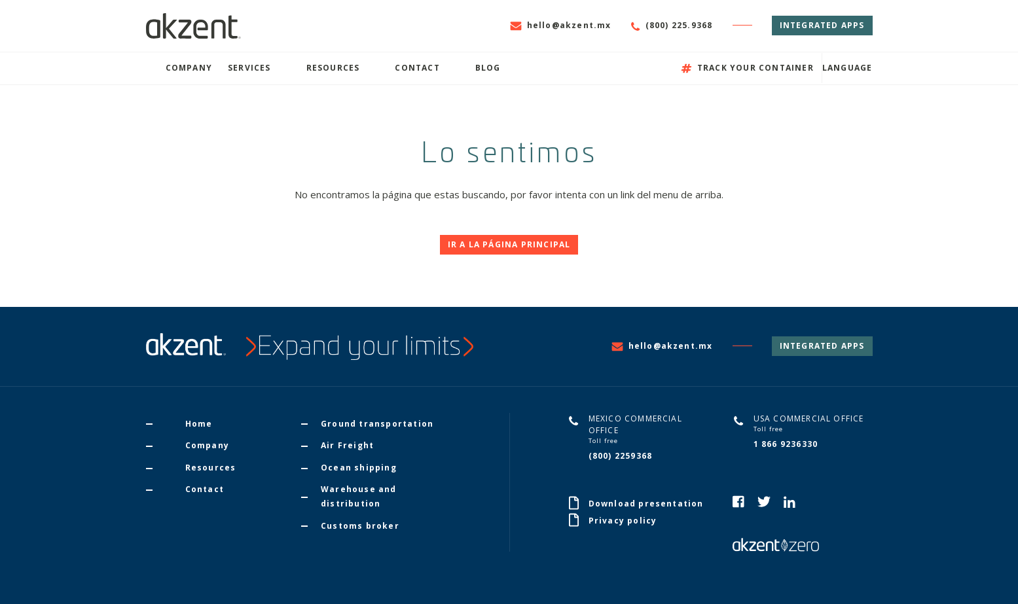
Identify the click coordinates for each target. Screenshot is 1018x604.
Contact (417, 67)
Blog (488, 67)
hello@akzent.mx (560, 25)
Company (189, 67)
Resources (333, 67)
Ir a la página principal (509, 244)
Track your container (747, 67)
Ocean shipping (359, 467)
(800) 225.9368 (672, 25)
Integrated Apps (822, 25)
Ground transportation (377, 423)
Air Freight (347, 445)
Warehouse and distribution (359, 496)
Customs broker (360, 525)
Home (199, 423)
